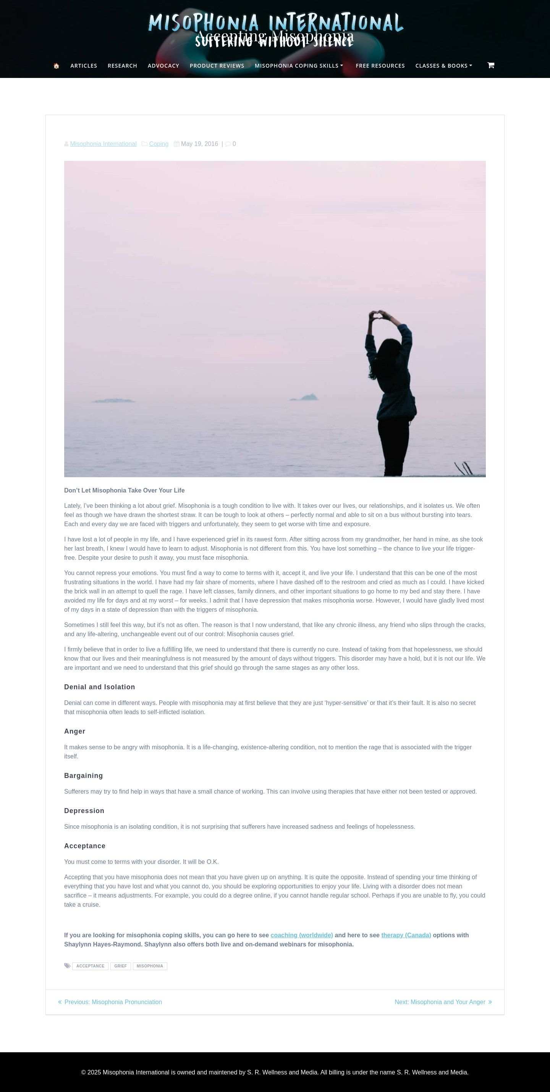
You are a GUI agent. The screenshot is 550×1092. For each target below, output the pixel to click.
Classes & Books (442, 65)
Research (123, 65)
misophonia (150, 966)
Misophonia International (103, 144)
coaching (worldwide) (302, 935)
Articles (83, 65)
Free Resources (380, 65)
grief (120, 966)
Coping (159, 144)
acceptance (90, 966)
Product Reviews (217, 65)
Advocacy (164, 65)
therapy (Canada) (406, 935)
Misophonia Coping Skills (297, 65)
